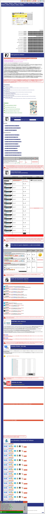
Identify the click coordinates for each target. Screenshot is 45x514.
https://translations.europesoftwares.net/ (16, 348)
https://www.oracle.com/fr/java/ (16, 323)
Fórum (2, 503)
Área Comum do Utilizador (5, 504)
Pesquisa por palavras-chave (5, 506)
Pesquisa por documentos (5, 505)
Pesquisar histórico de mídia (5, 509)
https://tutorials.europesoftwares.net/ (17, 384)
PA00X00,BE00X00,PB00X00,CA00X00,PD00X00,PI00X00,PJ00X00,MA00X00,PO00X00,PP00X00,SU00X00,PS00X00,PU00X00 (9, 162)
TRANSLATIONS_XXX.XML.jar (13, 356)
